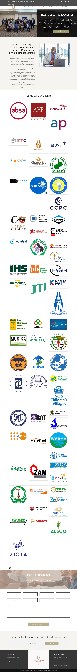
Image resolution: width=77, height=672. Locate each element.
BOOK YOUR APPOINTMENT (37, 624)
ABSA (9, 568)
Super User (10, 563)
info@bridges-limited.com (62, 665)
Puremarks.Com (54, 670)
